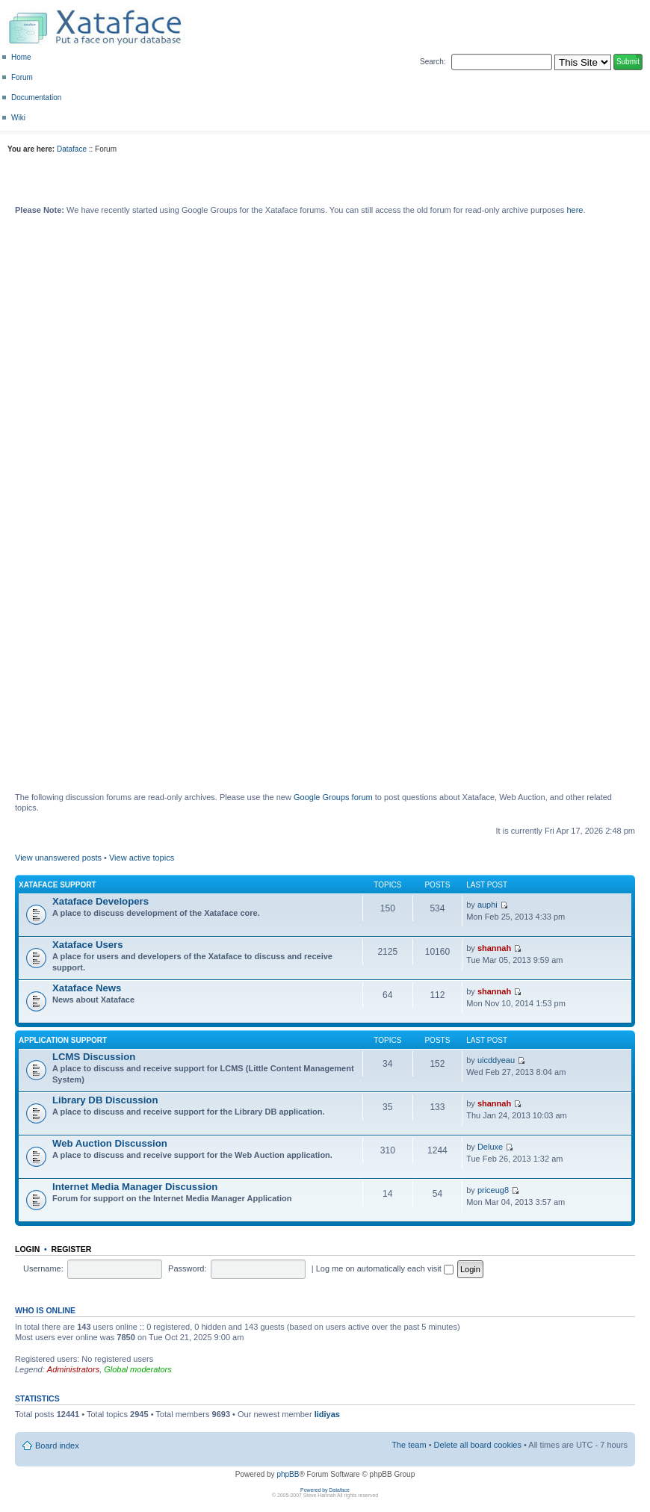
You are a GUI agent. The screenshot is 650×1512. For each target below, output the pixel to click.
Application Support (63, 1040)
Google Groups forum (333, 797)
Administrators (73, 1369)
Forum (22, 77)
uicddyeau (496, 1060)
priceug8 (493, 1190)
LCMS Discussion (93, 1056)
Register (72, 1249)
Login (27, 1249)
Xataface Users (87, 944)
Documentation (36, 97)
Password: (187, 1268)
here (574, 209)
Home (21, 57)
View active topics (141, 857)
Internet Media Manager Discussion (134, 1186)
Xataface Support (57, 885)
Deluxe (490, 1146)
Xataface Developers (100, 901)
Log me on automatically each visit (385, 1268)
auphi (487, 904)
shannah (494, 948)
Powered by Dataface (325, 1490)
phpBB (287, 1474)
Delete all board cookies (477, 1444)
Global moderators (138, 1369)
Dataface (72, 149)
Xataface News (86, 988)
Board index (57, 1445)
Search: (432, 62)
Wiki (18, 118)
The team (408, 1444)
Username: (43, 1268)
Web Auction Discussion (109, 1143)
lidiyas (327, 1414)
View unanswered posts (58, 857)
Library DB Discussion (105, 1100)
